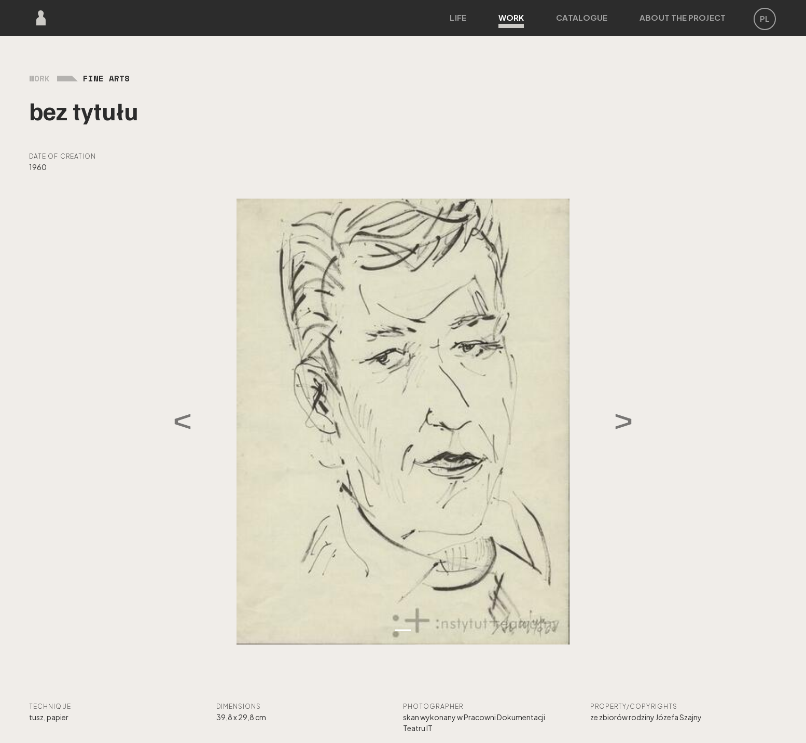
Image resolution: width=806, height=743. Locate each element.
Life (458, 17)
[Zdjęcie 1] (403, 630)
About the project (683, 17)
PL (765, 18)
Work (511, 20)
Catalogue (581, 17)
